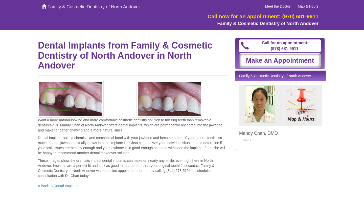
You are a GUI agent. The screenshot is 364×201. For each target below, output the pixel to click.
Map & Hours (308, 6)
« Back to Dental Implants (58, 186)
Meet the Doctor (277, 6)
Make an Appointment (280, 60)
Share (245, 140)
